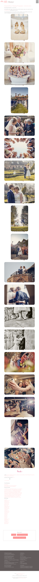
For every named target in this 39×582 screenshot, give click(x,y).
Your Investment (7, 561)
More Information (23, 556)
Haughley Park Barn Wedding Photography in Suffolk (12, 496)
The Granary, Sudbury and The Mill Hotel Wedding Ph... (13, 493)
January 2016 (6, 512)
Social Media (22, 564)
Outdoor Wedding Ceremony (11, 474)
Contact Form (23, 553)
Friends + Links (23, 558)
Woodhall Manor (7, 10)
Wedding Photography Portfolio (9, 566)
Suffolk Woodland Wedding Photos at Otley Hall (12, 495)
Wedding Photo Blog (23, 559)
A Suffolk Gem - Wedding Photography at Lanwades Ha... (13, 488)
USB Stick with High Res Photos (9, 562)
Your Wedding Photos (24, 562)
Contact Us (22, 552)
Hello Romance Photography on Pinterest (26, 567)
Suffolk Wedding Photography (29, 474)
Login (21, 561)
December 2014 (6, 507)
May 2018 (5, 519)
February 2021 (6, 522)
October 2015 (6, 510)
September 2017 (7, 518)
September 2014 (7, 505)
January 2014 (6, 502)
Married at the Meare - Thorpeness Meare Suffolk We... (13, 489)
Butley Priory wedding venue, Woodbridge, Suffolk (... (12, 491)
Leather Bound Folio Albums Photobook (10, 563)
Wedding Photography (22, 534)
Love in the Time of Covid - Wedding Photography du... (13, 490)
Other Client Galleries (24, 563)
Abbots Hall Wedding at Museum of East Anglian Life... (13, 494)
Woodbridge (6, 475)
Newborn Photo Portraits (8, 557)
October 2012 (6, 501)
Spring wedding (22, 474)
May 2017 (5, 515)
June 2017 (6, 516)
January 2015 (6, 508)
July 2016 (5, 514)
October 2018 (6, 520)
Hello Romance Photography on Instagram (27, 566)
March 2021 (6, 523)
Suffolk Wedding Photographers (9, 553)
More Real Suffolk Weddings (19, 537)
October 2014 (6, 506)
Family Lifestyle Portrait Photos (9, 556)
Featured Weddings (8, 565)
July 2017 (5, 517)
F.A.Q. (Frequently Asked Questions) (26, 557)
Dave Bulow (6, 484)
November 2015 (6, 511)
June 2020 (6, 521)
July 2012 (5, 499)
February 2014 (6, 503)
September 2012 (7, 500)
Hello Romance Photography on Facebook (26, 565)
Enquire (13, 534)
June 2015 (6, 509)
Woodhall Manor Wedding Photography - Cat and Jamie (17, 6)
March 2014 (6, 504)
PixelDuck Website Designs (22, 577)
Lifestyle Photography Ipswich (9, 555)
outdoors (17, 474)
